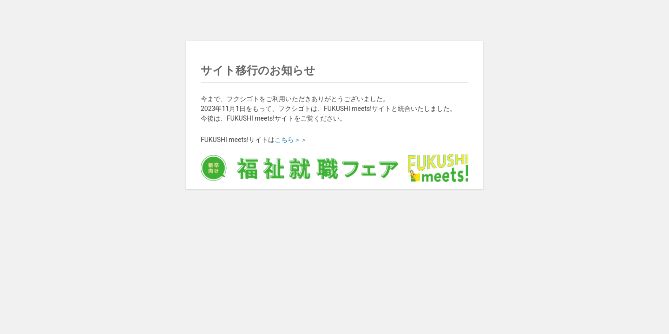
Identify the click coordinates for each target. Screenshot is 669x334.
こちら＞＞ (291, 139)
